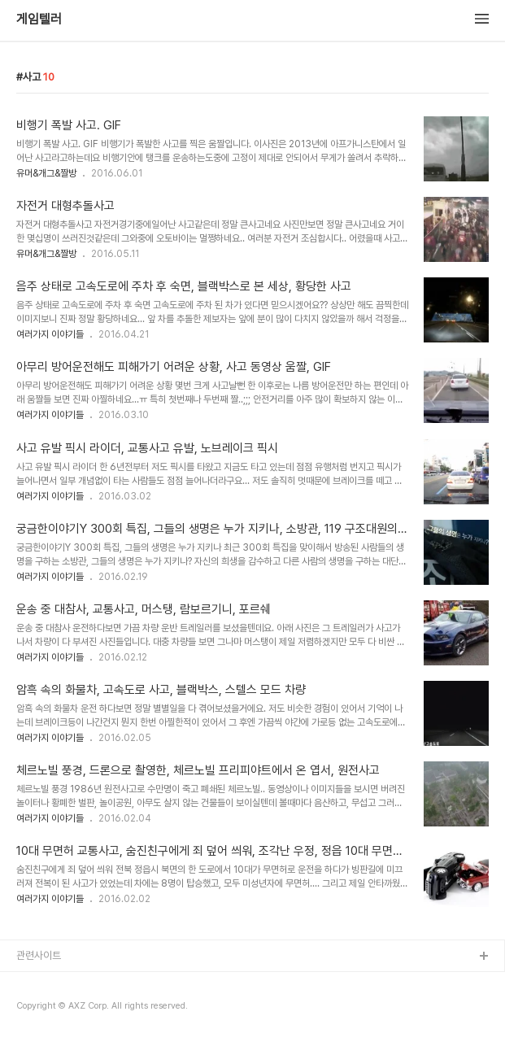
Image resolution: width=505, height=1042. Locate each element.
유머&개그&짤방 (46, 173)
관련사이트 (38, 955)
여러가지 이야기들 (50, 334)
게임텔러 (39, 19)
